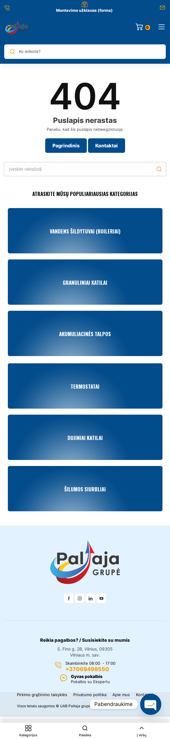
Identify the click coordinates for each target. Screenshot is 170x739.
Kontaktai (106, 146)
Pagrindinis (66, 146)
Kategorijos (28, 731)
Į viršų (141, 731)
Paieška (85, 731)
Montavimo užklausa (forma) (84, 10)
